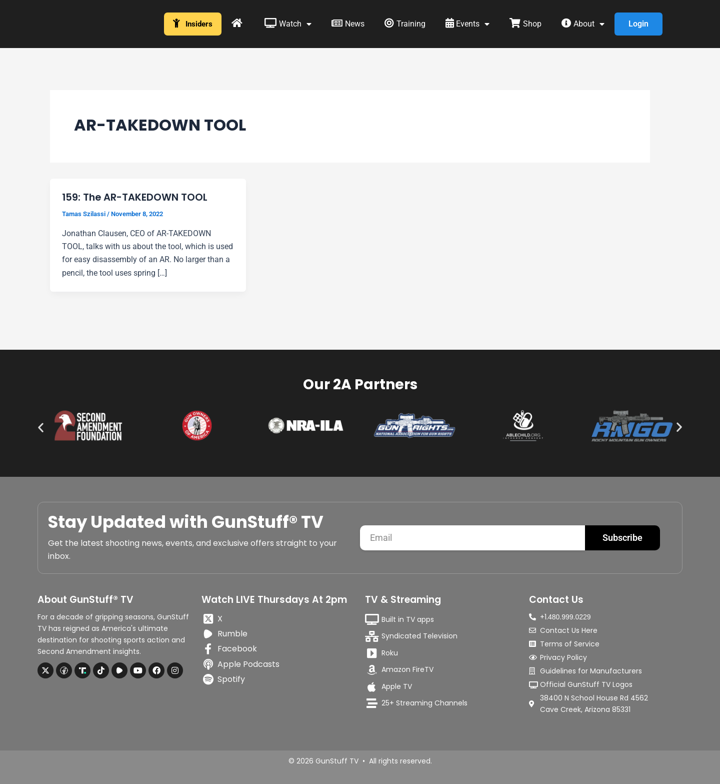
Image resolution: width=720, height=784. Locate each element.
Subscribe (622, 537)
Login (640, 24)
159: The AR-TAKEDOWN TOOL (135, 197)
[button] (40, 427)
